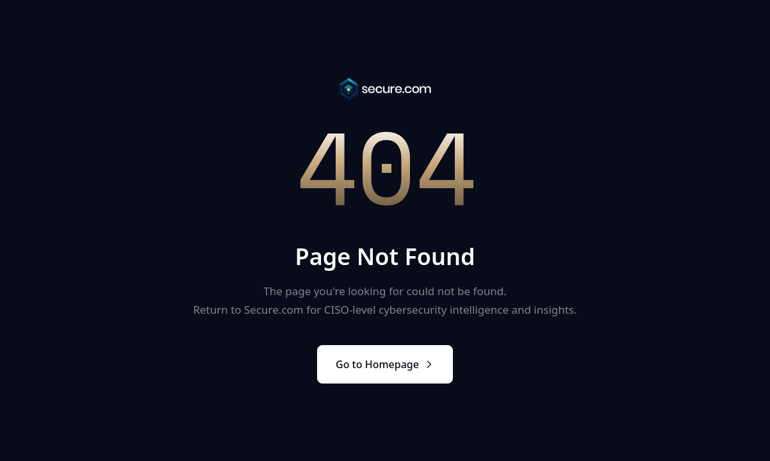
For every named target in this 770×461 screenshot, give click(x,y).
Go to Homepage (385, 364)
